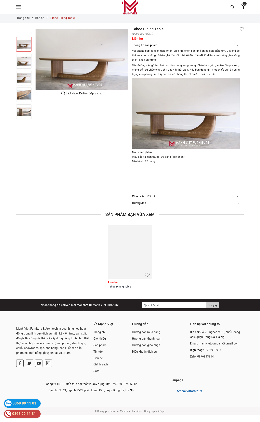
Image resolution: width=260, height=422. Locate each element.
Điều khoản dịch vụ (144, 358)
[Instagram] (48, 370)
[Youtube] (38, 370)
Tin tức (98, 358)
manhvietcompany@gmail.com (219, 350)
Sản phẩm (100, 351)
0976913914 (213, 356)
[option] (82, 66)
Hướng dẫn (186, 209)
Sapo (162, 417)
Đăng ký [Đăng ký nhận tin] (212, 311)
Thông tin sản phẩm (186, 52)
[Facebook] (20, 370)
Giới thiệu (99, 345)
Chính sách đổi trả (186, 203)
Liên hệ (98, 364)
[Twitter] (29, 370)
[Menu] (18, 10)
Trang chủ (99, 338)
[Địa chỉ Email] (174, 312)
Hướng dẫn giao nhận (146, 351)
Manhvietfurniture (189, 398)
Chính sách (100, 371)
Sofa (96, 377)
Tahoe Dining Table (119, 293)
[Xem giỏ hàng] (242, 10)
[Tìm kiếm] (233, 10)
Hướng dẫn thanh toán (146, 345)
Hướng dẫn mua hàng (146, 338)
